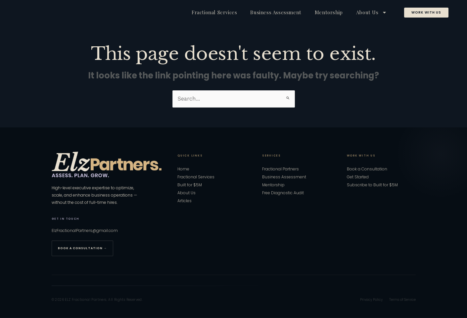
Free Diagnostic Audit (283, 193)
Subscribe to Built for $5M (372, 185)
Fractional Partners (280, 169)
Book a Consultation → (82, 248)
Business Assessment (275, 12)
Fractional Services (214, 12)
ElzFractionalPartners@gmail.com (85, 231)
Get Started (358, 177)
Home (183, 169)
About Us (371, 12)
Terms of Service (402, 299)
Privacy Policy (371, 299)
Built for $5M (189, 185)
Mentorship (329, 12)
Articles (184, 201)
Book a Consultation (367, 169)
